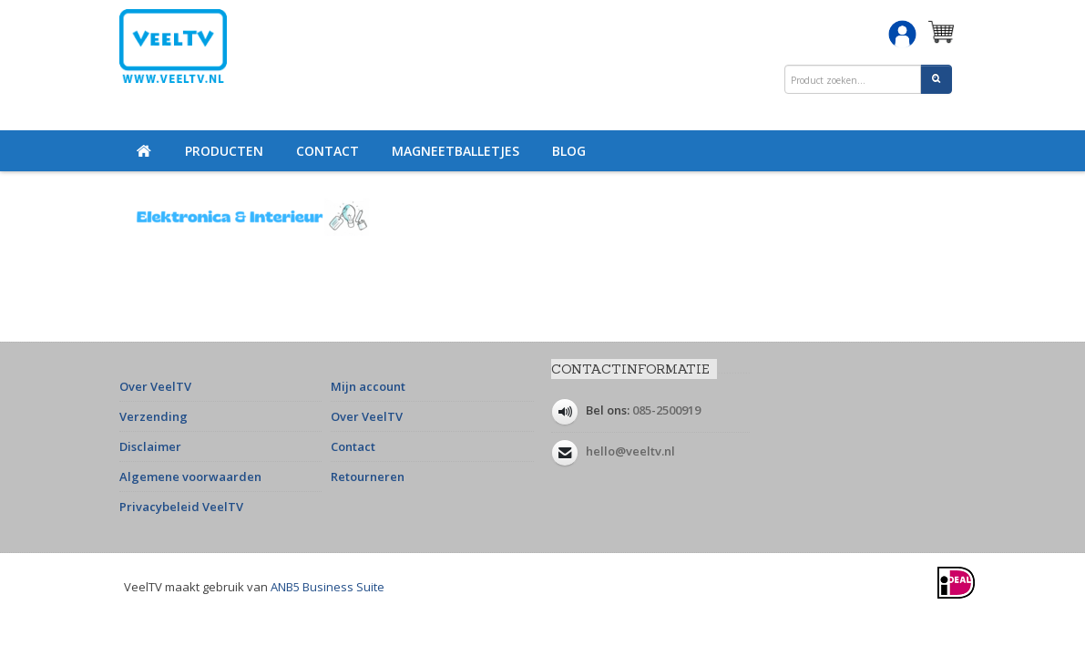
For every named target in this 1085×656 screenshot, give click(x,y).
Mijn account (368, 386)
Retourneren (367, 476)
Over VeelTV (155, 386)
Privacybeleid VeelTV (181, 506)
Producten (224, 150)
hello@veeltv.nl (630, 451)
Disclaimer (150, 446)
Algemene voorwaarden (190, 476)
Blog (569, 150)
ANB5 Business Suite (327, 587)
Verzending (153, 416)
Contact (327, 150)
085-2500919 (666, 410)
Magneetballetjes (455, 150)
